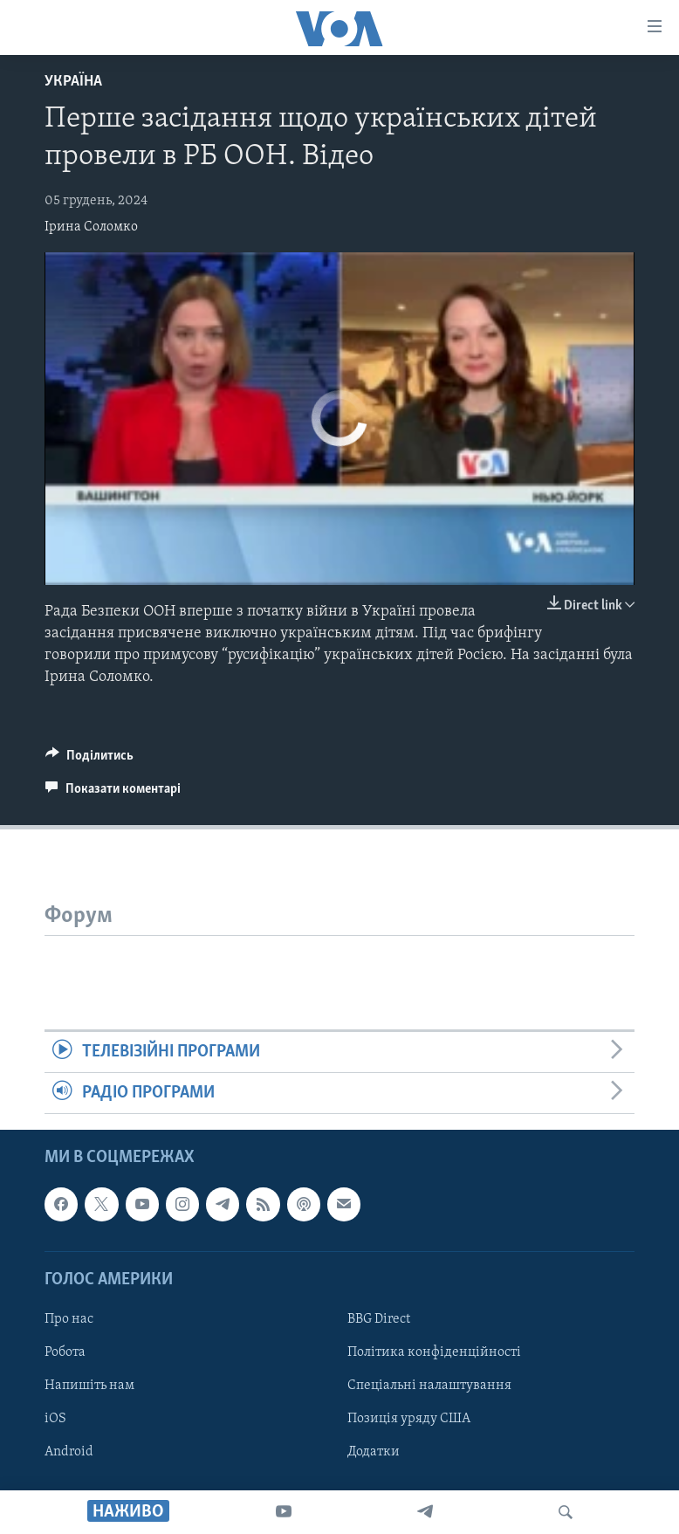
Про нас (69, 1319)
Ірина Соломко (91, 227)
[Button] (89, 759)
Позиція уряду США (408, 1419)
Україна (73, 81)
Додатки (373, 1452)
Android (69, 1452)
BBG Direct (378, 1319)
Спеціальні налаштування (429, 1386)
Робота (65, 1352)
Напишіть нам (89, 1386)
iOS (55, 1419)
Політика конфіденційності (434, 1352)
